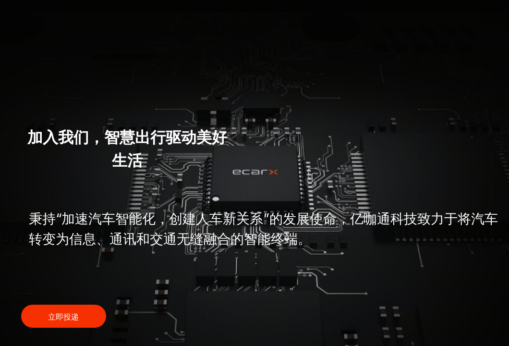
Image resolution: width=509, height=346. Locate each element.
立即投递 (63, 316)
